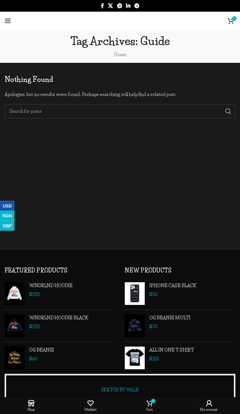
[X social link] (110, 5)
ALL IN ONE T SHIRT (171, 350)
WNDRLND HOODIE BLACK (59, 318)
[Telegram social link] (136, 5)
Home (120, 54)
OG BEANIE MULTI (170, 318)
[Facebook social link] (102, 5)
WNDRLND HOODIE (51, 285)
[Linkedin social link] (128, 5)
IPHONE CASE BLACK (173, 285)
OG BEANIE (41, 350)
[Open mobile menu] (8, 21)
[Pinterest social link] (119, 5)
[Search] (120, 111)
